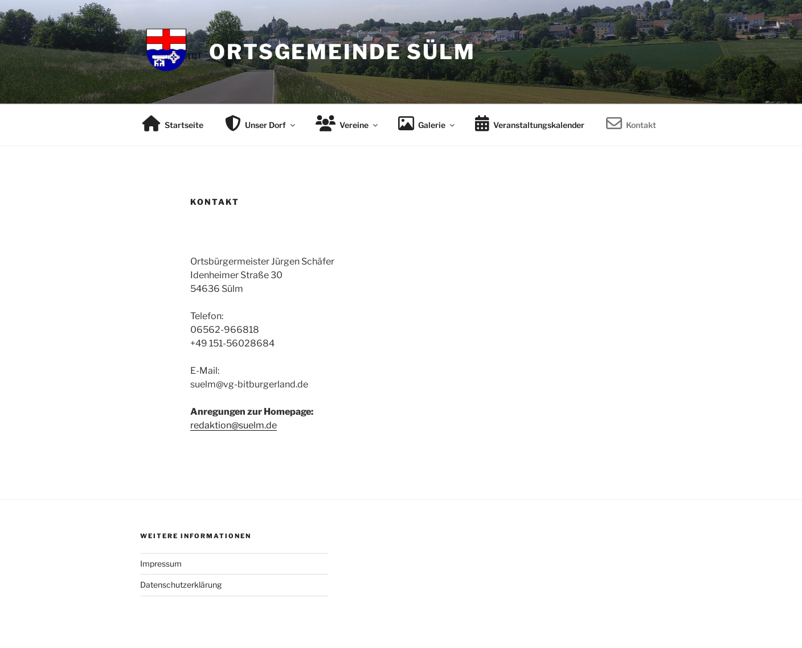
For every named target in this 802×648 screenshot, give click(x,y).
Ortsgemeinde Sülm (342, 51)
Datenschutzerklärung (181, 584)
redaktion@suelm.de (233, 425)
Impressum (161, 563)
